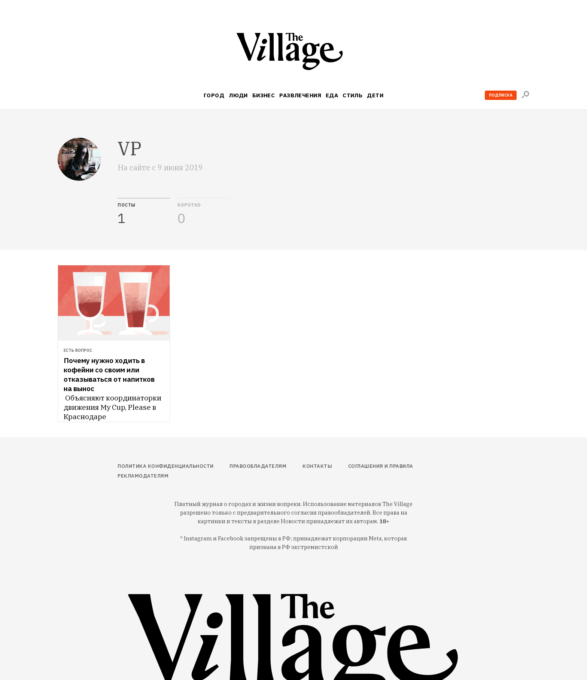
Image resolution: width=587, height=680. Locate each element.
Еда (332, 95)
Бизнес (263, 95)
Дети (375, 95)
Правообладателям (257, 466)
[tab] (144, 212)
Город (214, 95)
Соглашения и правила (380, 466)
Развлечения (300, 95)
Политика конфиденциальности (166, 466)
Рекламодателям (143, 476)
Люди (238, 95)
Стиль (352, 95)
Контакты (317, 466)
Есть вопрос (78, 350)
